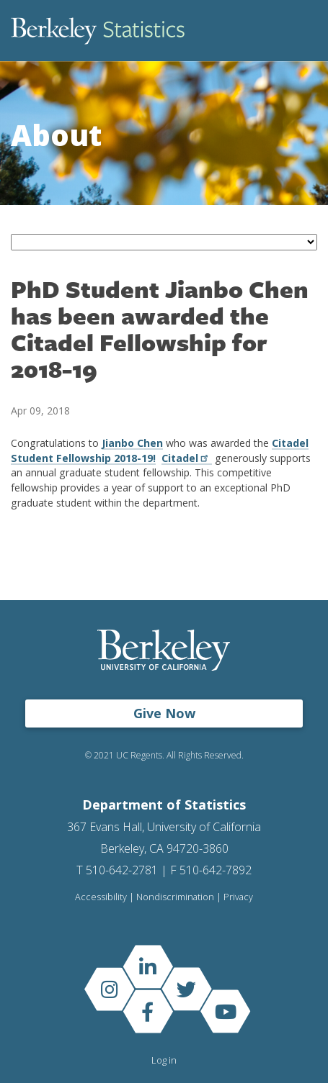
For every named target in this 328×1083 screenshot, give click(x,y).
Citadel (186, 458)
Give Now (164, 713)
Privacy (238, 897)
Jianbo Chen (132, 443)
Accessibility (101, 897)
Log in (164, 1059)
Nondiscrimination (175, 897)
